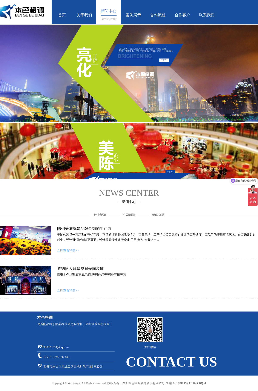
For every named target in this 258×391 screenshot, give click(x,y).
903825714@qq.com (56, 347)
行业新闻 (100, 215)
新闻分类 (158, 215)
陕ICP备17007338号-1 (192, 383)
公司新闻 (129, 215)
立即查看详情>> (68, 250)
